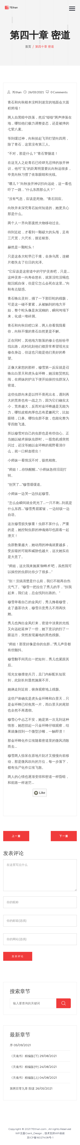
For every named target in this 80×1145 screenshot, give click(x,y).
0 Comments (59, 92)
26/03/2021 (36, 92)
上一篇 (16, 836)
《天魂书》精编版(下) (24, 1056)
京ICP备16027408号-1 (40, 1137)
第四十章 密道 (44, 46)
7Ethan (17, 92)
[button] (70, 7)
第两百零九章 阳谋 (22, 1088)
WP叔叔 (60, 1133)
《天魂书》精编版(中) (24, 1067)
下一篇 (63, 836)
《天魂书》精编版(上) (24, 1078)
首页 (28, 46)
